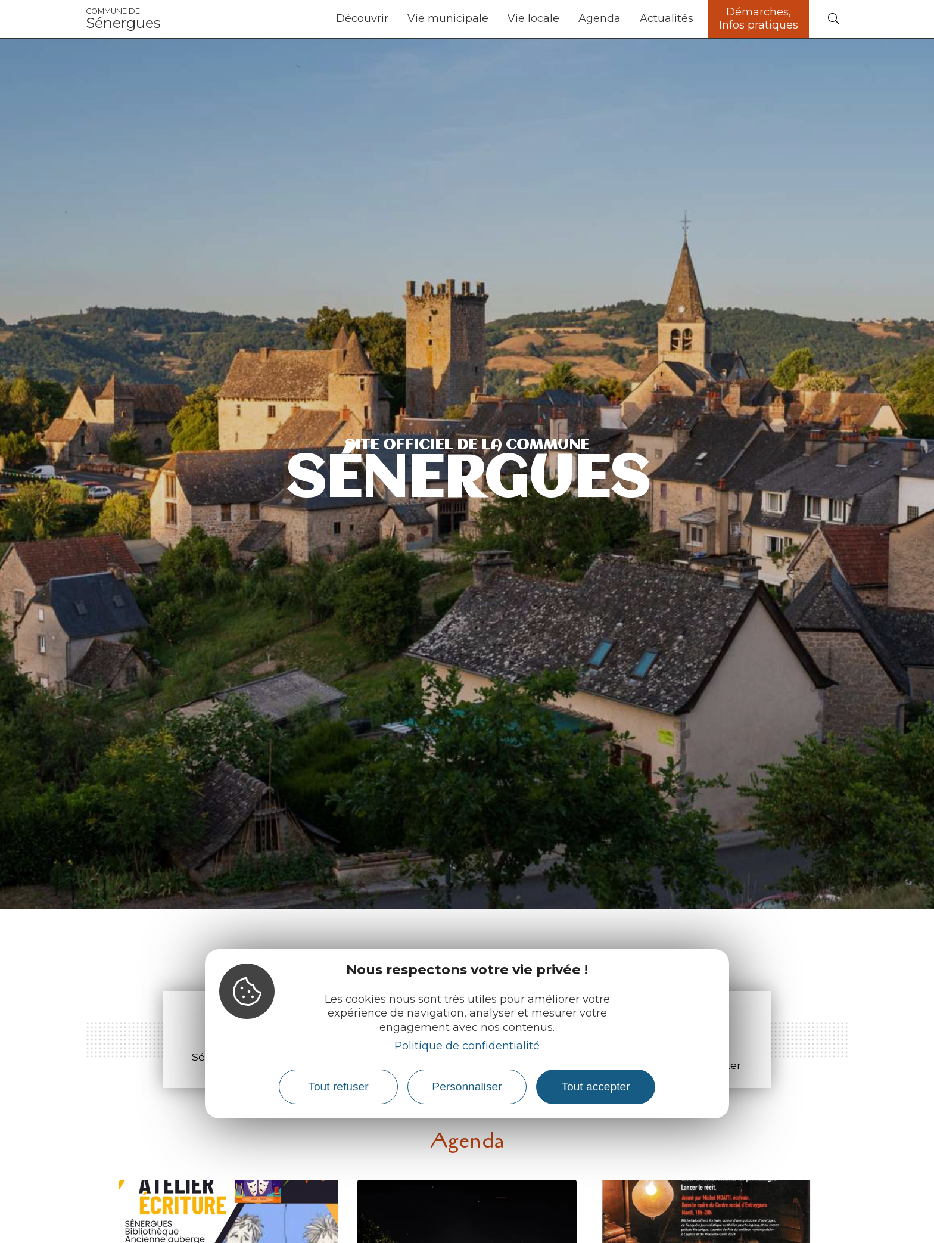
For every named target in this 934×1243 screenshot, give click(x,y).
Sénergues (123, 19)
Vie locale (533, 18)
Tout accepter (595, 1086)
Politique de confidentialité (467, 1045)
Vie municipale (447, 18)
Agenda (599, 18)
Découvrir (362, 18)
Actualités (666, 18)
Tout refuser (338, 1086)
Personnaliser (467, 1086)
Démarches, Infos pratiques (758, 18)
